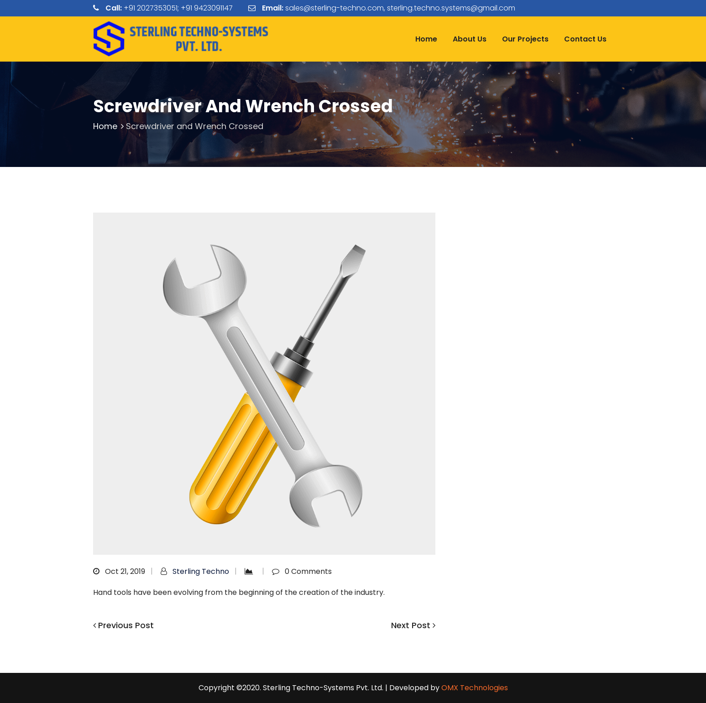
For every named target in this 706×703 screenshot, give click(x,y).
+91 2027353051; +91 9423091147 (178, 8)
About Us (469, 39)
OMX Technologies (474, 687)
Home (426, 39)
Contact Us (585, 39)
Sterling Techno (201, 571)
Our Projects (525, 39)
